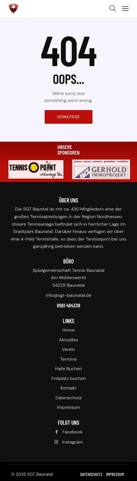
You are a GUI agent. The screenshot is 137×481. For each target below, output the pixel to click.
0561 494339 (68, 305)
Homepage (68, 117)
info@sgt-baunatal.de (68, 295)
